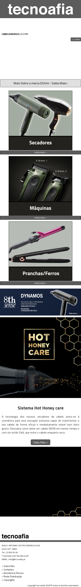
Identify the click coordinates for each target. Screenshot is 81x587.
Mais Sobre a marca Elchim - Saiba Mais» (41, 83)
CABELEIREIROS (10, 34)
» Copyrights (8, 580)
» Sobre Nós (8, 566)
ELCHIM (24, 34)
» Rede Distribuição (12, 576)
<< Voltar (76, 39)
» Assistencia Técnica (13, 573)
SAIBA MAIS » (40, 152)
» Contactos (8, 569)
